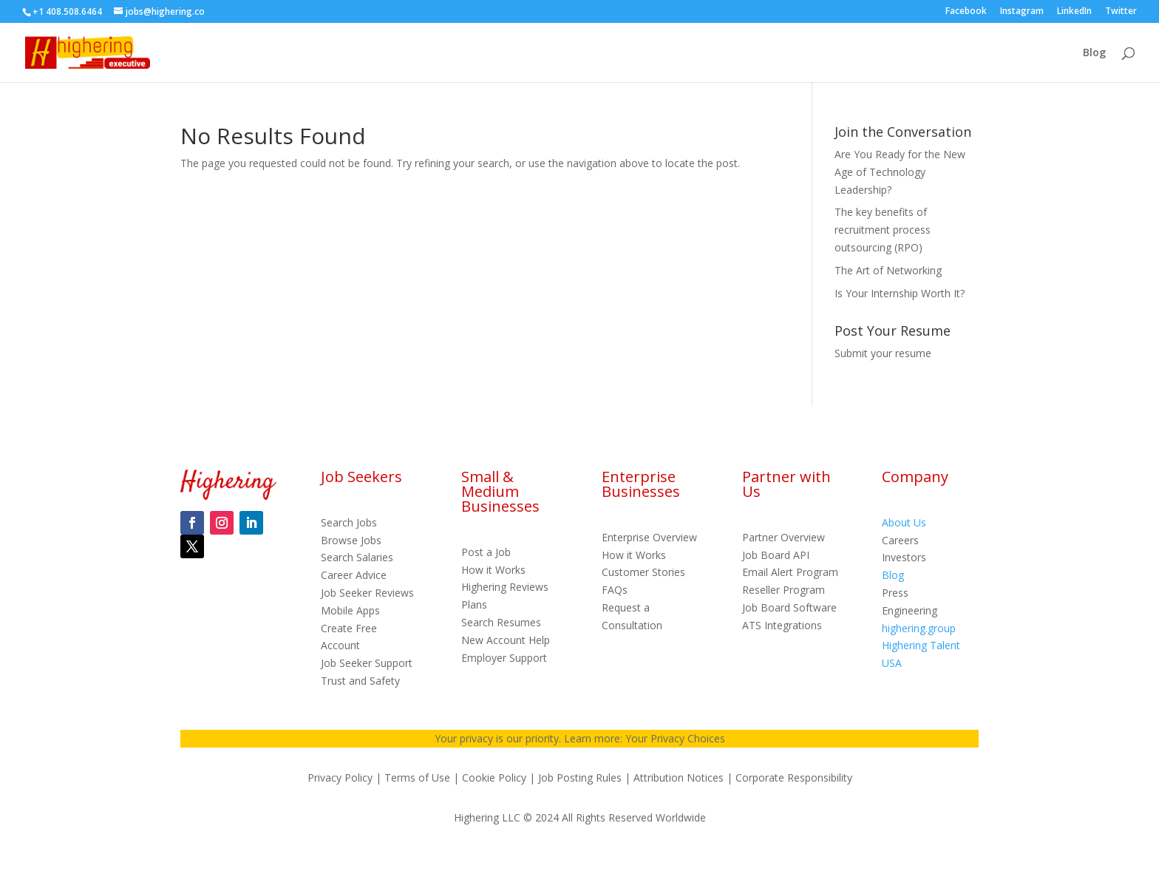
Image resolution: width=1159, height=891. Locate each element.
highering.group (919, 628)
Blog (1094, 53)
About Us (904, 522)
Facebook (966, 12)
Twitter (1121, 12)
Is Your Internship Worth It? (900, 293)
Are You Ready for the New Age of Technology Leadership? (900, 172)
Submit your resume (883, 353)
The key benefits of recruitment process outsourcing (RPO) (883, 229)
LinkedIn (1074, 12)
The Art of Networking (888, 270)
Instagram (1022, 12)
